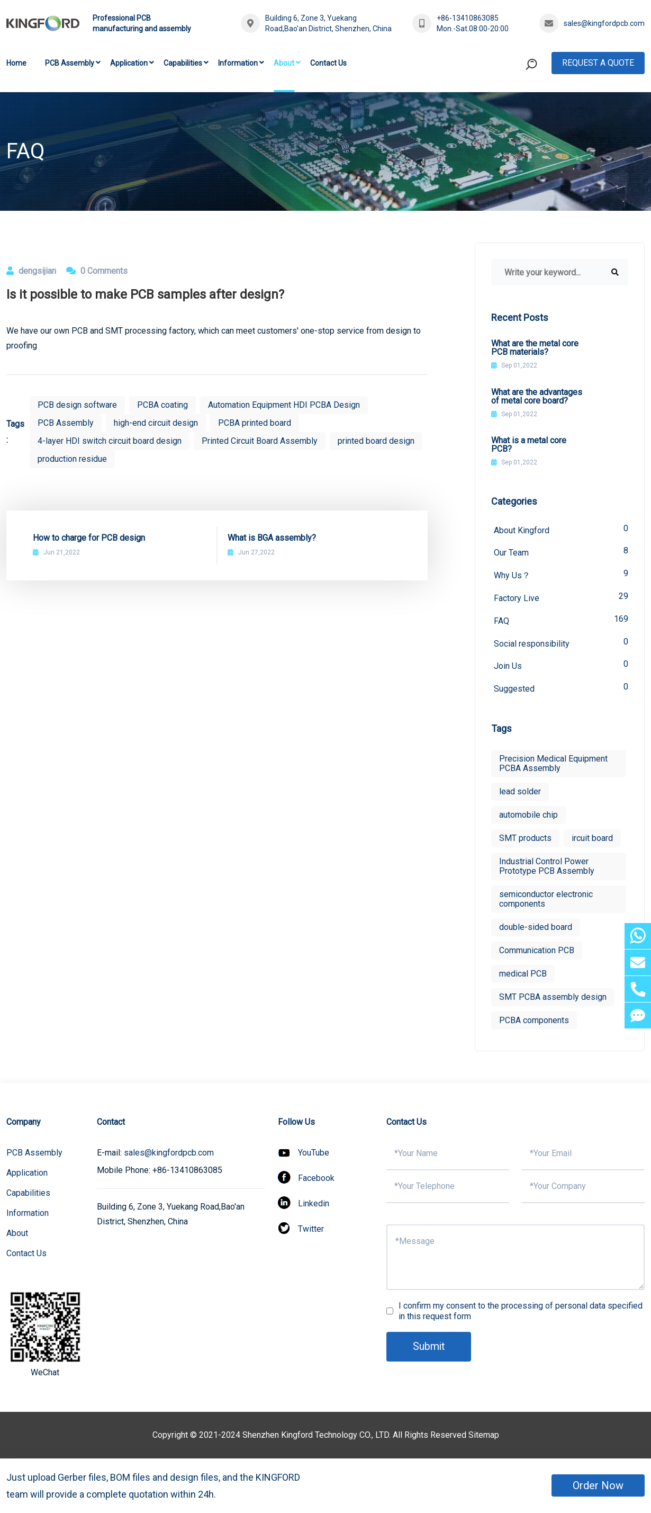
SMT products (525, 840)
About (284, 63)
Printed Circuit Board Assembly (260, 441)
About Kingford (561, 529)
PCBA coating (162, 405)
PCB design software (77, 405)
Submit (429, 1347)
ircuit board (592, 840)
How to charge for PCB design (89, 538)
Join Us (561, 666)
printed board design (376, 441)
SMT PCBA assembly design (553, 998)
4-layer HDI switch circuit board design (110, 441)
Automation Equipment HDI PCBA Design (284, 405)
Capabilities (183, 63)
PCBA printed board (254, 423)
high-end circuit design (156, 423)
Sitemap (483, 1436)
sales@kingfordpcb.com (604, 23)
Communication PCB (536, 952)
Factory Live (561, 598)
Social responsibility (561, 643)
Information (238, 63)
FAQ (561, 620)
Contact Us (328, 63)
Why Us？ (561, 575)
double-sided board (535, 929)
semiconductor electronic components (546, 900)
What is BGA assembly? (272, 538)
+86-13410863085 (468, 18)
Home (16, 63)
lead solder (520, 793)
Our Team (561, 552)
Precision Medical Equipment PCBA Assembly (553, 765)
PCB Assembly (69, 63)
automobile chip (528, 816)
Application (129, 63)
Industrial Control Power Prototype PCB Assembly (546, 868)
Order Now (598, 1485)
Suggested (561, 689)
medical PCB (523, 975)
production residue (72, 459)
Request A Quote (598, 63)
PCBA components (534, 1022)
